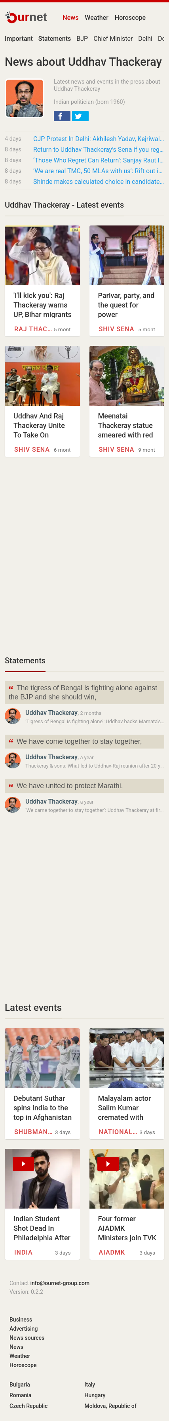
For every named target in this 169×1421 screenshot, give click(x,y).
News (70, 17)
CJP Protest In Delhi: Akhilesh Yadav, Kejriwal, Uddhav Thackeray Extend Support (98, 139)
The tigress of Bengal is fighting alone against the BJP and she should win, (82, 692)
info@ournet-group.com (59, 1283)
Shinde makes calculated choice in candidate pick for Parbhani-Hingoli (98, 181)
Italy (90, 1384)
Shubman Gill (34, 1132)
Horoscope (130, 17)
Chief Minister (113, 38)
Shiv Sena (117, 329)
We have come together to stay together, (75, 742)
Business (20, 1319)
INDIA (23, 1252)
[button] (62, 116)
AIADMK (112, 1252)
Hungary (95, 1395)
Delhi (145, 38)
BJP (82, 38)
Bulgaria (19, 1384)
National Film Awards (119, 1132)
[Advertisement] (84, 560)
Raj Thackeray (34, 329)
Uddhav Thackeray (51, 712)
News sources (26, 1338)
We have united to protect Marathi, (65, 787)
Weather (96, 17)
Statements (25, 660)
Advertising (23, 1329)
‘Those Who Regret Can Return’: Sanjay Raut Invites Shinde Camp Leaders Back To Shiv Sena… (98, 160)
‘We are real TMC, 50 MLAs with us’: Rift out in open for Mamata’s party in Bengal (98, 171)
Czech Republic (28, 1406)
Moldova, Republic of (111, 1406)
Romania (20, 1395)
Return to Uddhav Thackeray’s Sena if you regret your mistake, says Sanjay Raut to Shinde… (98, 149)
